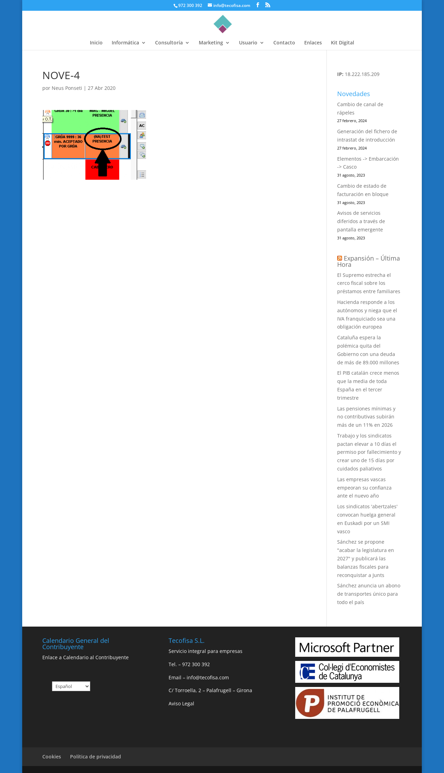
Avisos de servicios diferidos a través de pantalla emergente (361, 221)
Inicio (96, 43)
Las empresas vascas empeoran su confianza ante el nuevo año (364, 487)
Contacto (284, 43)
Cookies (51, 756)
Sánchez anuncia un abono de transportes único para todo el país (368, 593)
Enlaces (313, 43)
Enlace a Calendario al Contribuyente (85, 657)
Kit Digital (342, 43)
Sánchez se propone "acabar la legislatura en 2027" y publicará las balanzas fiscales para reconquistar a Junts (365, 558)
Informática (125, 43)
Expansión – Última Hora (368, 261)
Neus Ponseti (67, 88)
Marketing (211, 43)
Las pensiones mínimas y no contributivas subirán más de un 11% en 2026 (366, 416)
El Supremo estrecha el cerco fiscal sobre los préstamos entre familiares (368, 283)
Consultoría (169, 43)
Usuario (248, 43)
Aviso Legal (181, 703)
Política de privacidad (95, 756)
